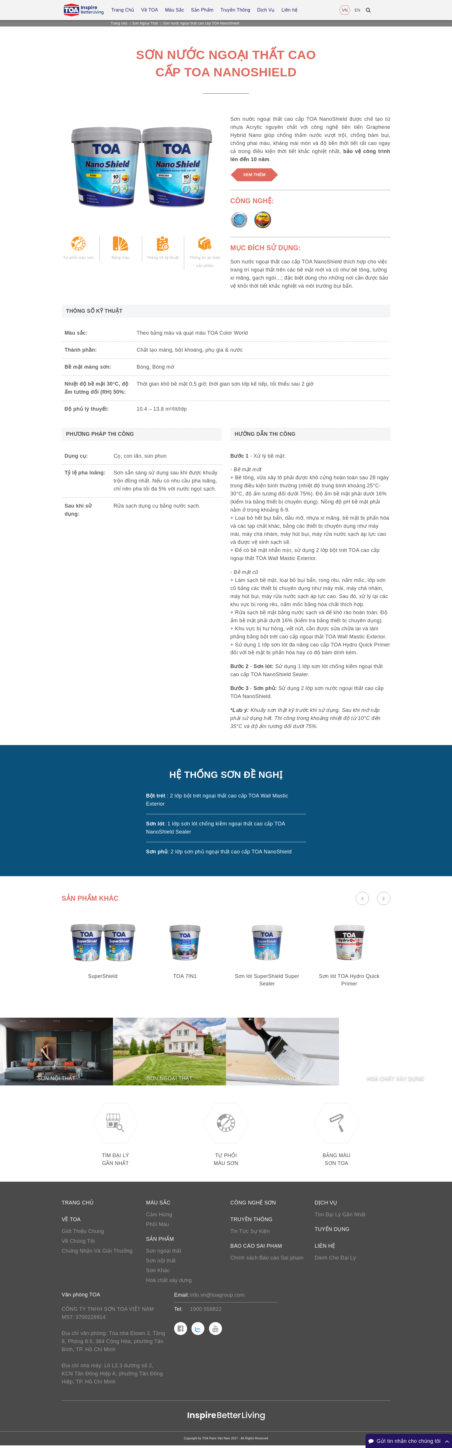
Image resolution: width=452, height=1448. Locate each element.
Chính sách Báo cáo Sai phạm (267, 1260)
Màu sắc (158, 1205)
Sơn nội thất (161, 1263)
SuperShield (102, 977)
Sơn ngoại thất (164, 1253)
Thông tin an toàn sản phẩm (205, 255)
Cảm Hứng (159, 1217)
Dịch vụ (326, 1205)
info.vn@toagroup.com (217, 1297)
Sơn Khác (158, 1273)
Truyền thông (251, 1222)
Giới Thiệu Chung (83, 1234)
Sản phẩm (160, 1242)
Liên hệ (325, 1248)
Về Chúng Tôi (78, 1244)
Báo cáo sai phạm (256, 1248)
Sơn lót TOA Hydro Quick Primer (349, 981)
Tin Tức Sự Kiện (250, 1234)
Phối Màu (157, 1227)
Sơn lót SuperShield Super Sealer (267, 981)
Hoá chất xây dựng (169, 1283)
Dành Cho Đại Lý (335, 1260)
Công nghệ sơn (253, 1205)
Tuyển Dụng (332, 1232)
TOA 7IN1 (185, 977)
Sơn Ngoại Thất (145, 23)
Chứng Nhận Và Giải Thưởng (97, 1253)
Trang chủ (119, 23)
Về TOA (71, 1222)
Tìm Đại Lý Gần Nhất (340, 1217)
